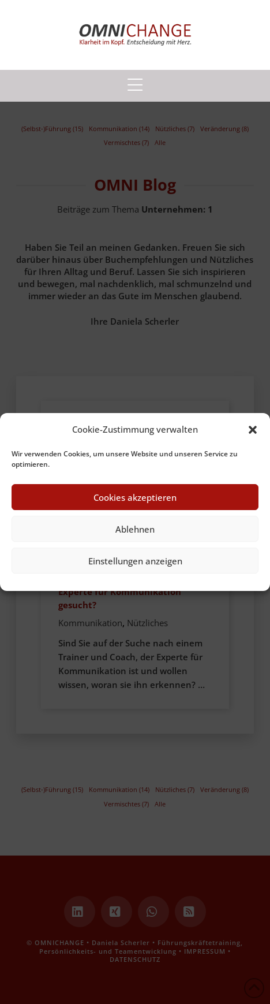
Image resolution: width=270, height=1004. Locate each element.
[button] (252, 430)
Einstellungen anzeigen (135, 561)
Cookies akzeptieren (135, 497)
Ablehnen (135, 529)
